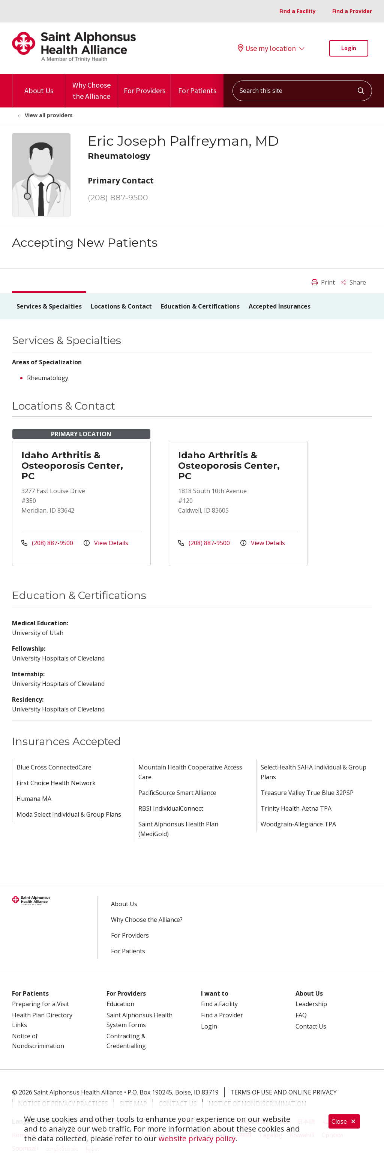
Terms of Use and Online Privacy (283, 1092)
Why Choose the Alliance (91, 87)
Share (353, 282)
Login (348, 48)
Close (344, 1121)
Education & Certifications (200, 306)
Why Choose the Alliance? (147, 919)
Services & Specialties (49, 306)
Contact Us (311, 1026)
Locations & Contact (121, 306)
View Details (106, 543)
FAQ (301, 1015)
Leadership (311, 1004)
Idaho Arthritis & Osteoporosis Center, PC (72, 466)
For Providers (144, 84)
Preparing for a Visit (40, 1004)
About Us (38, 84)
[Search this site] (302, 91)
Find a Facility (297, 11)
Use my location (267, 48)
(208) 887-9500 (118, 197)
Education (120, 1004)
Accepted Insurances (279, 306)
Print (323, 282)
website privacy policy (197, 1138)
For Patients (197, 84)
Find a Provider (352, 11)
